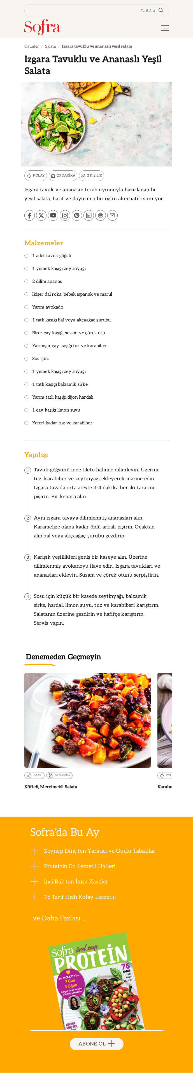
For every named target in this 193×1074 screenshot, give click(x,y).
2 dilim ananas (43, 283)
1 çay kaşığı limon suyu (52, 411)
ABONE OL (96, 1045)
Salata (50, 46)
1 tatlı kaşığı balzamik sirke (56, 386)
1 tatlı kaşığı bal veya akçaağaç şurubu (67, 321)
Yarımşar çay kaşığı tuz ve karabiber (65, 347)
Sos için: (36, 360)
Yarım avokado (43, 308)
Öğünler (31, 46)
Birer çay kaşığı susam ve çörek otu (64, 334)
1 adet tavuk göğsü (47, 257)
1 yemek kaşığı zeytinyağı (55, 270)
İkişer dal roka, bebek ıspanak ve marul (68, 295)
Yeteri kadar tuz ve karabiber (58, 424)
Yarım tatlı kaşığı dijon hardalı (59, 398)
